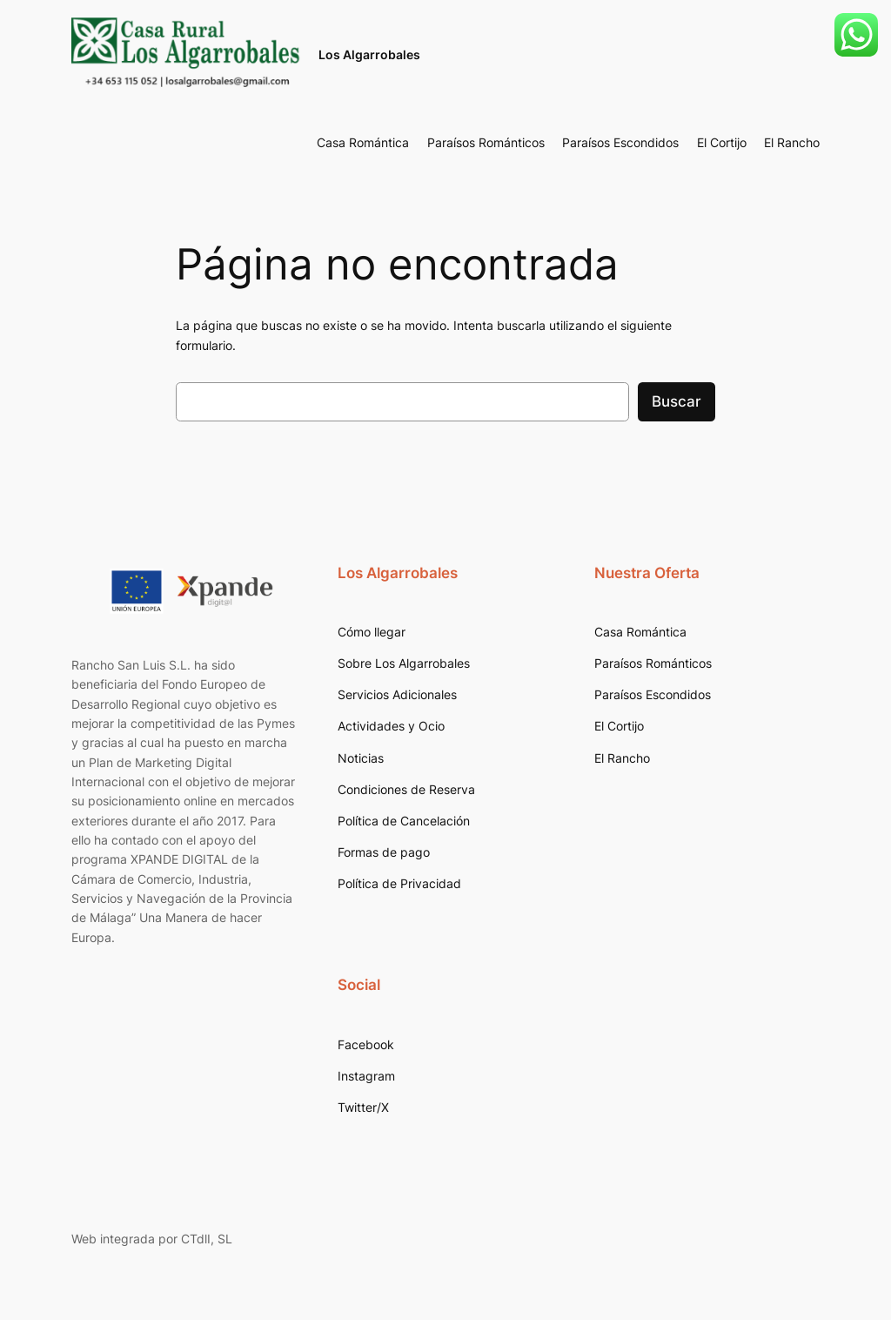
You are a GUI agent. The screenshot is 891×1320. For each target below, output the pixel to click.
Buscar (676, 401)
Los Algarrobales (369, 54)
